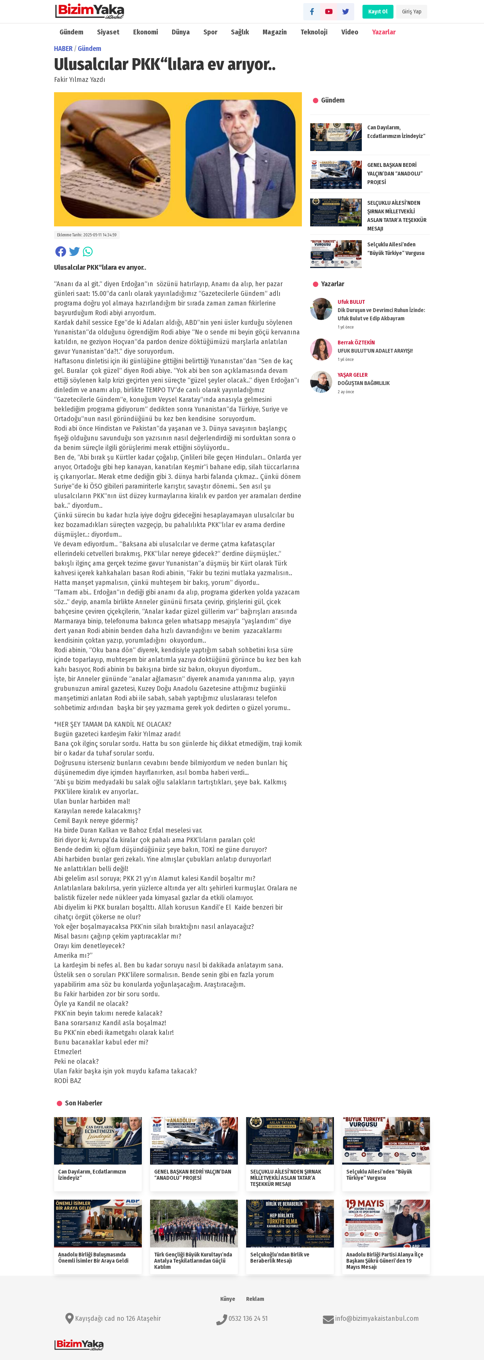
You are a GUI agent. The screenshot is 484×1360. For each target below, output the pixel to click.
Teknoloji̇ (314, 32)
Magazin (275, 32)
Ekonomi (145, 32)
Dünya (181, 32)
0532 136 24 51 (248, 1318)
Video (349, 32)
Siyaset (108, 32)
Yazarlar (384, 32)
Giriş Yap (411, 11)
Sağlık (240, 32)
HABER (63, 48)
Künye (227, 1299)
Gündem (71, 32)
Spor (210, 32)
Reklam (255, 1299)
